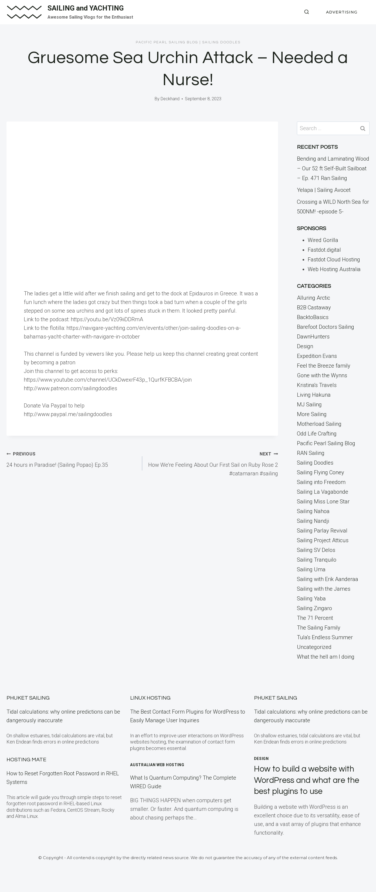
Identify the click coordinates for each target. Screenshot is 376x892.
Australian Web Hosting (157, 765)
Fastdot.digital (324, 250)
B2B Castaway (314, 307)
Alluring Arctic (313, 298)
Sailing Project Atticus (322, 540)
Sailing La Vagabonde (322, 492)
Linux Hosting (150, 698)
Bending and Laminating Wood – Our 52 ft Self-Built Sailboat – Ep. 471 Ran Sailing (333, 168)
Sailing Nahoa (313, 511)
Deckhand (170, 98)
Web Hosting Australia (334, 269)
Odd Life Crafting (317, 433)
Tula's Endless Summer (325, 637)
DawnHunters (313, 336)
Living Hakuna (314, 395)
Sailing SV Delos (316, 550)
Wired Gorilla (323, 240)
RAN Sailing (310, 453)
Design (305, 346)
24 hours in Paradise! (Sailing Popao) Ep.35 (71, 458)
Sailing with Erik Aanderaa (327, 579)
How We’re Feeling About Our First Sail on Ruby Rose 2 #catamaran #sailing (213, 463)
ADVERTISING (341, 12)
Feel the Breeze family (323, 365)
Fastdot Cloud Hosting (334, 259)
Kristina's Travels (317, 385)
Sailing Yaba (311, 598)
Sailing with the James (323, 589)
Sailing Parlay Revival (322, 530)
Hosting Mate (26, 759)
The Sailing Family (318, 627)
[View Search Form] (306, 12)
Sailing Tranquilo (316, 559)
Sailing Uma (311, 569)
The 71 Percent (315, 618)
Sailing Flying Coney (320, 472)
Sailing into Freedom (321, 482)
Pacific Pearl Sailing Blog (167, 42)
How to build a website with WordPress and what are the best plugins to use (309, 780)
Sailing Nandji (313, 521)
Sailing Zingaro (314, 608)
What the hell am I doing (325, 657)
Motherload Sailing (319, 424)
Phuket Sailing (28, 698)
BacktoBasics (312, 317)
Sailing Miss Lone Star (323, 501)
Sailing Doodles (221, 42)
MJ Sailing (309, 404)
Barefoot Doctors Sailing (325, 327)
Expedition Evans (317, 356)
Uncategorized (314, 647)
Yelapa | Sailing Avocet (324, 190)
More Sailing (312, 414)
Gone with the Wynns (322, 375)
